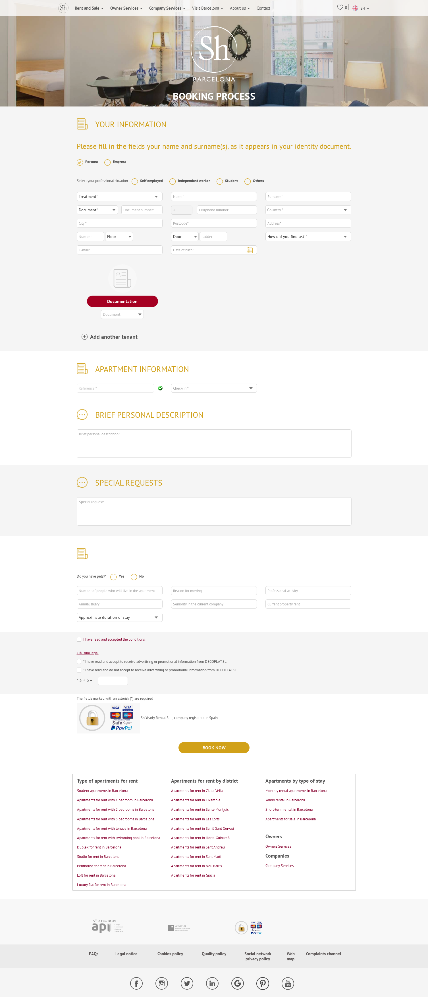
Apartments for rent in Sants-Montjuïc (200, 809)
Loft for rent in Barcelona (96, 875)
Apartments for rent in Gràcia (193, 875)
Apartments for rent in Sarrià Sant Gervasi (202, 828)
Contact (263, 8)
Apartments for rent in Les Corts (195, 819)
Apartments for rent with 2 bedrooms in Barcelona (115, 809)
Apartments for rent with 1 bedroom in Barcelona (115, 800)
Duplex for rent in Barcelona (99, 847)
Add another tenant (114, 337)
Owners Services (278, 846)
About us (240, 8)
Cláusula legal (88, 653)
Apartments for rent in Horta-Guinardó (200, 837)
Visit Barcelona (207, 8)
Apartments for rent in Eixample (196, 800)
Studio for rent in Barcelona (98, 856)
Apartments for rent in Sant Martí (196, 856)
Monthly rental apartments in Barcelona (296, 790)
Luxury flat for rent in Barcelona (101, 884)
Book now (214, 748)
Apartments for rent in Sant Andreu (198, 847)
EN (358, 8)
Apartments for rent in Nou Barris (196, 866)
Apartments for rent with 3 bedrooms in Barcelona (115, 819)
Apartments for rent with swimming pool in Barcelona (118, 837)
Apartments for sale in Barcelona (290, 819)
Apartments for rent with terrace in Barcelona (112, 828)
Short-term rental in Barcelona (289, 809)
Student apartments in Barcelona (102, 790)
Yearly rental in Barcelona (285, 800)
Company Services (279, 865)
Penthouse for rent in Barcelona (101, 866)
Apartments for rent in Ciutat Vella (197, 790)
